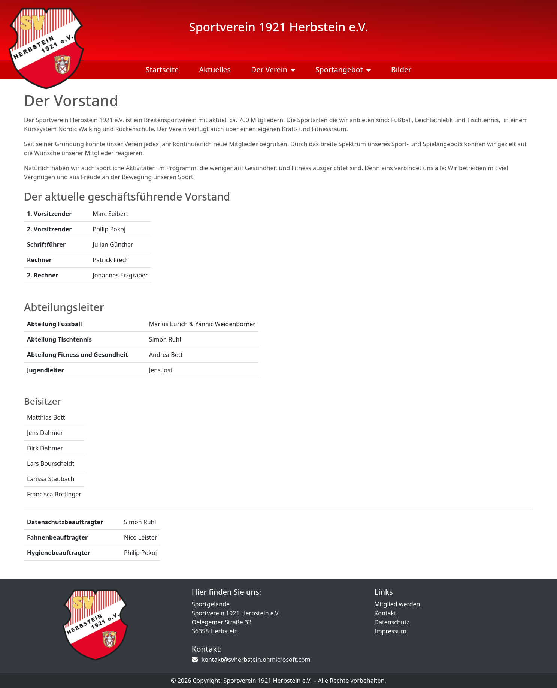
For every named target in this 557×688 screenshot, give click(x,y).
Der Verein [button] (273, 69)
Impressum (390, 631)
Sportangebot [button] (343, 69)
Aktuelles (215, 69)
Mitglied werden (397, 604)
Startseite (162, 69)
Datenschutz (391, 622)
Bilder (401, 69)
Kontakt (385, 613)
